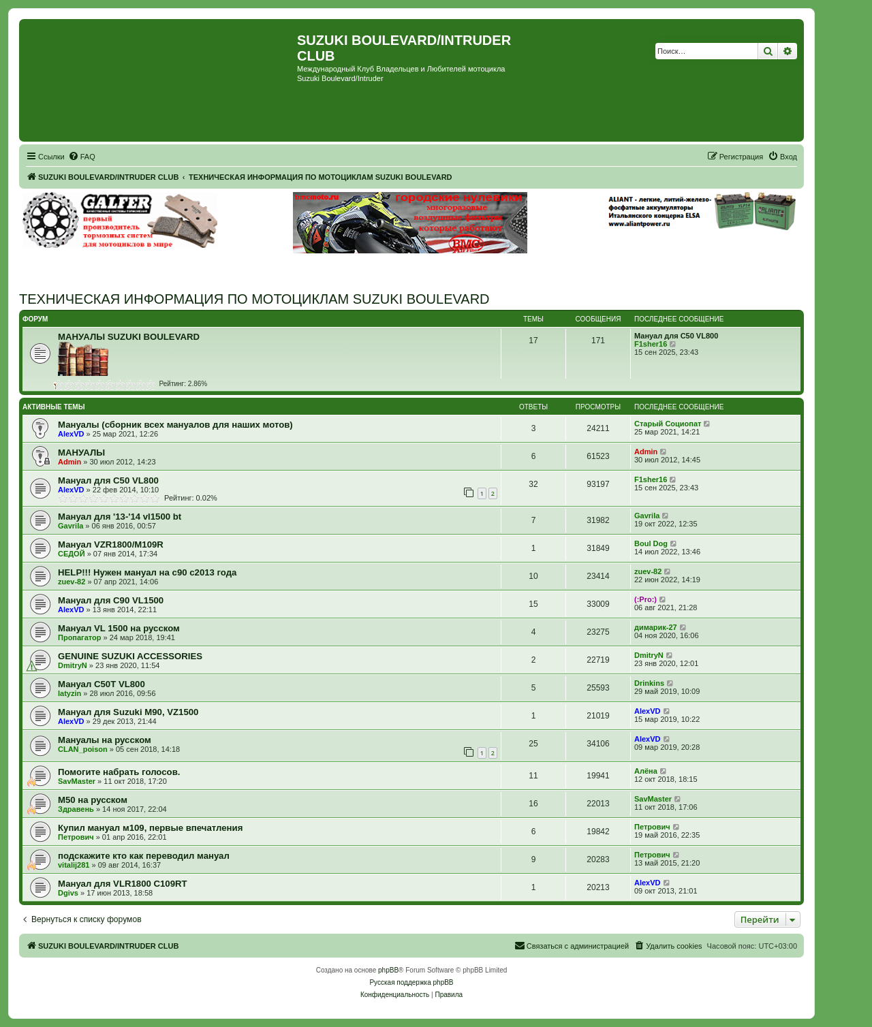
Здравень (76, 809)
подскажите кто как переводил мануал (144, 856)
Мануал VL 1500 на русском (119, 628)
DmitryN (72, 665)
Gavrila (70, 526)
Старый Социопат (667, 424)
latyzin (69, 693)
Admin (69, 462)
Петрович (76, 837)
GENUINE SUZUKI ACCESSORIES (130, 656)
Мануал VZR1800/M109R (111, 544)
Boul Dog (651, 543)
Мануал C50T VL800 (101, 684)
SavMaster (76, 781)
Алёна (645, 771)
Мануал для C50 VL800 (676, 336)
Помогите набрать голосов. (119, 772)
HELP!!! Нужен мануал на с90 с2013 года (147, 572)
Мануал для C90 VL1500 (111, 600)
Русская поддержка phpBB (411, 982)
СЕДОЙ (71, 554)
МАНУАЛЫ (81, 452)
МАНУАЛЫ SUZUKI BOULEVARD (129, 337)
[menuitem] (81, 156)
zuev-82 (71, 582)
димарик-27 (655, 627)
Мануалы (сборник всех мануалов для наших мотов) (175, 425)
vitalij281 (73, 865)
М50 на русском (92, 800)
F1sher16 (650, 344)
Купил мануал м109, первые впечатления (150, 828)
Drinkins (649, 683)
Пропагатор (80, 637)
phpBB (388, 970)
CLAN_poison (83, 749)
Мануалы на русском (104, 740)
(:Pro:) (645, 599)
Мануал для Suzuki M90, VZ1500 (128, 712)
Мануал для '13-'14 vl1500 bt (119, 516)
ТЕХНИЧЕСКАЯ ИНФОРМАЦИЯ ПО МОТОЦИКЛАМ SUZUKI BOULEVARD (254, 298)
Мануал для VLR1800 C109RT (122, 884)
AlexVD (71, 434)
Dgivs (68, 893)
